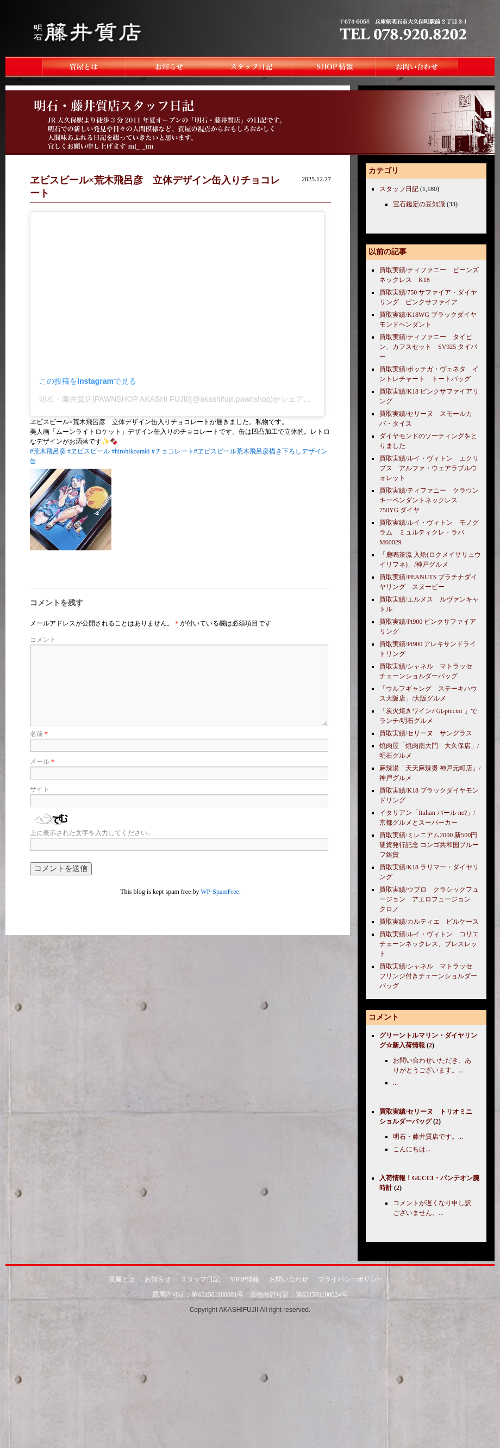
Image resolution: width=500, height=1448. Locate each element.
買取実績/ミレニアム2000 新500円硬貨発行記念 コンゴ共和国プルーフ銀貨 (429, 844)
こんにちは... (411, 1149)
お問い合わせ (288, 1279)
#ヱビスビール (88, 451)
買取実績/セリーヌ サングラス (425, 733)
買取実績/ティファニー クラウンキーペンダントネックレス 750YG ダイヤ (429, 500)
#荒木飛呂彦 (48, 451)
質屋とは (122, 1279)
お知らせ (158, 1279)
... (395, 1083)
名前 (39, 734)
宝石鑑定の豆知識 (419, 204)
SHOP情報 (244, 1279)
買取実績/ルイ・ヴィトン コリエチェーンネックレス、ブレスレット (429, 944)
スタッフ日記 (398, 189)
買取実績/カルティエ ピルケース (429, 921)
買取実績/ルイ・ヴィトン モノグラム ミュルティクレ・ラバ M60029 (429, 532)
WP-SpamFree (220, 891)
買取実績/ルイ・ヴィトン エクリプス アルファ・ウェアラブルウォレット (429, 468)
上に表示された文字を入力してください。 (92, 833)
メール (42, 761)
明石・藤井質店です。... (428, 1136)
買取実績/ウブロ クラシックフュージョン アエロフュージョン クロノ (429, 899)
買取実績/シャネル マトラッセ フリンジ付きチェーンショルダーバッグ (429, 976)
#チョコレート (173, 451)
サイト (39, 789)
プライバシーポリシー (350, 1279)
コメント (43, 639)
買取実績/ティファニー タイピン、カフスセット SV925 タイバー (428, 346)
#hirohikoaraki (130, 451)
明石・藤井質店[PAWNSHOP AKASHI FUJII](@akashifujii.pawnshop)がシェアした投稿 (186, 399)
